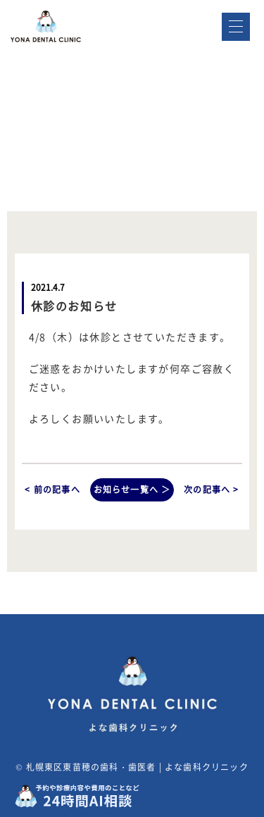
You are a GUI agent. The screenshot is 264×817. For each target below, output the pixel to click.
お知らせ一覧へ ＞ (132, 489)
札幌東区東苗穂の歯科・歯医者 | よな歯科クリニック (137, 767)
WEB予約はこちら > (194, 89)
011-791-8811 (212, 51)
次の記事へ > (211, 489)
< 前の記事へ (52, 489)
